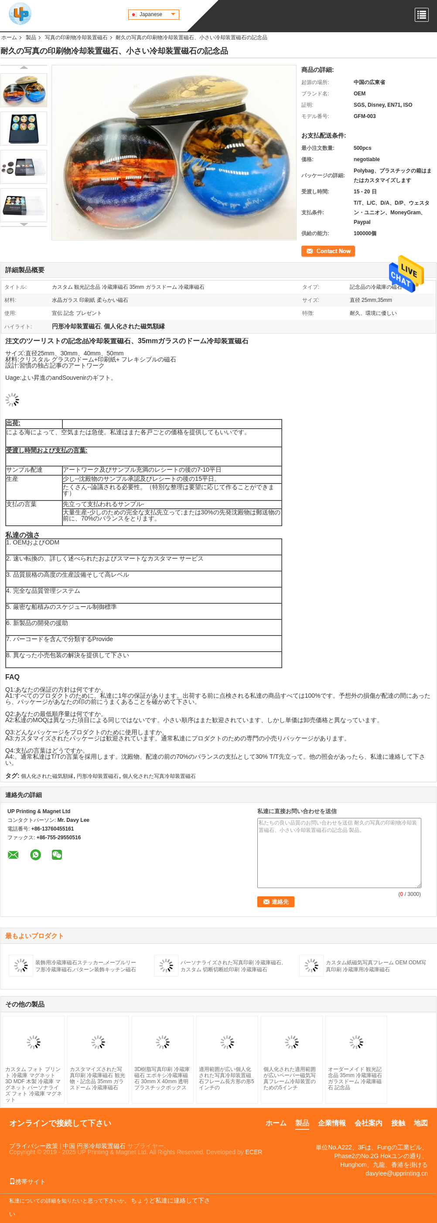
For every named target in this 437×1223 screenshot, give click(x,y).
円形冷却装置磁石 (98, 776)
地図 (421, 1123)
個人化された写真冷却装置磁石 (159, 776)
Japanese (157, 14)
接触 (398, 1123)
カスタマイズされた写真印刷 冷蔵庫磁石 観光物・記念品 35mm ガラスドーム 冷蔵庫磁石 (97, 1078)
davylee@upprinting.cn (396, 1173)
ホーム (9, 37)
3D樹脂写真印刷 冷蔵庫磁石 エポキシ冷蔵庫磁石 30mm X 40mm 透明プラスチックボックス (162, 1078)
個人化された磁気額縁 (47, 776)
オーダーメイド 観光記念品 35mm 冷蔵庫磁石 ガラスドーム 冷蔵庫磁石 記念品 (355, 1078)
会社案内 (368, 1123)
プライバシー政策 (33, 1145)
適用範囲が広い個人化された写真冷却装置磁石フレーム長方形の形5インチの (226, 1078)
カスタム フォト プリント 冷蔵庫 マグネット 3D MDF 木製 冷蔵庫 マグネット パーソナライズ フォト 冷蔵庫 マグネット (33, 1084)
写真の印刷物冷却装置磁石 (76, 37)
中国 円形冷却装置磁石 (94, 1145)
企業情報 (332, 1123)
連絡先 (309, 250)
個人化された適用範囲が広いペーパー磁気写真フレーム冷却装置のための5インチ (289, 1078)
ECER (254, 1152)
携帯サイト (27, 1181)
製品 (31, 37)
